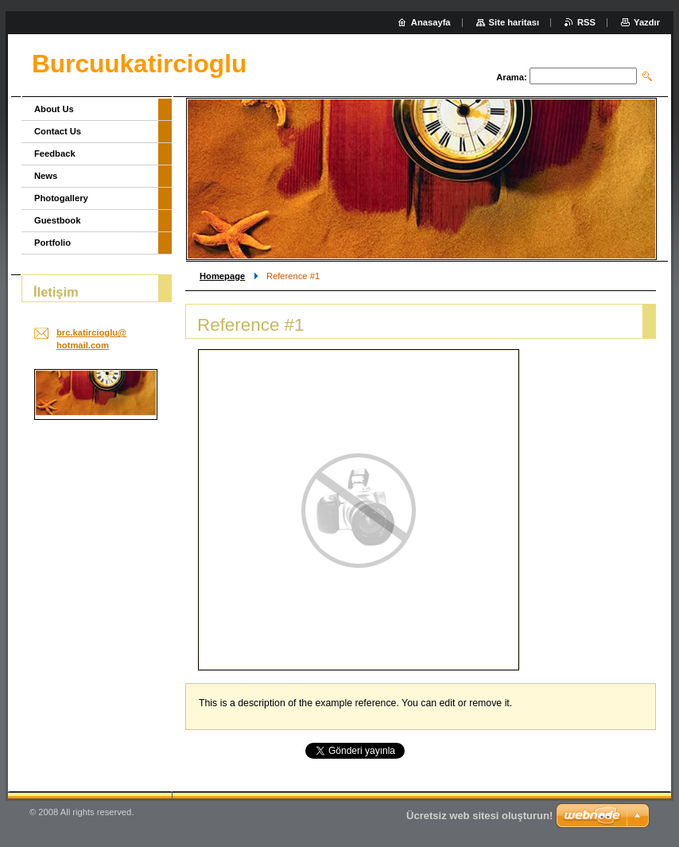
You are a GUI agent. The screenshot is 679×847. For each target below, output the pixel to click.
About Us (54, 109)
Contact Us (57, 131)
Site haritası (514, 22)
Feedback (55, 153)
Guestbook (57, 220)
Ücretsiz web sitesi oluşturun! (479, 816)
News (45, 176)
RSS (586, 22)
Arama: (511, 77)
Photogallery (61, 198)
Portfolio (52, 242)
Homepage (222, 276)
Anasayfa (431, 22)
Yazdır (647, 22)
